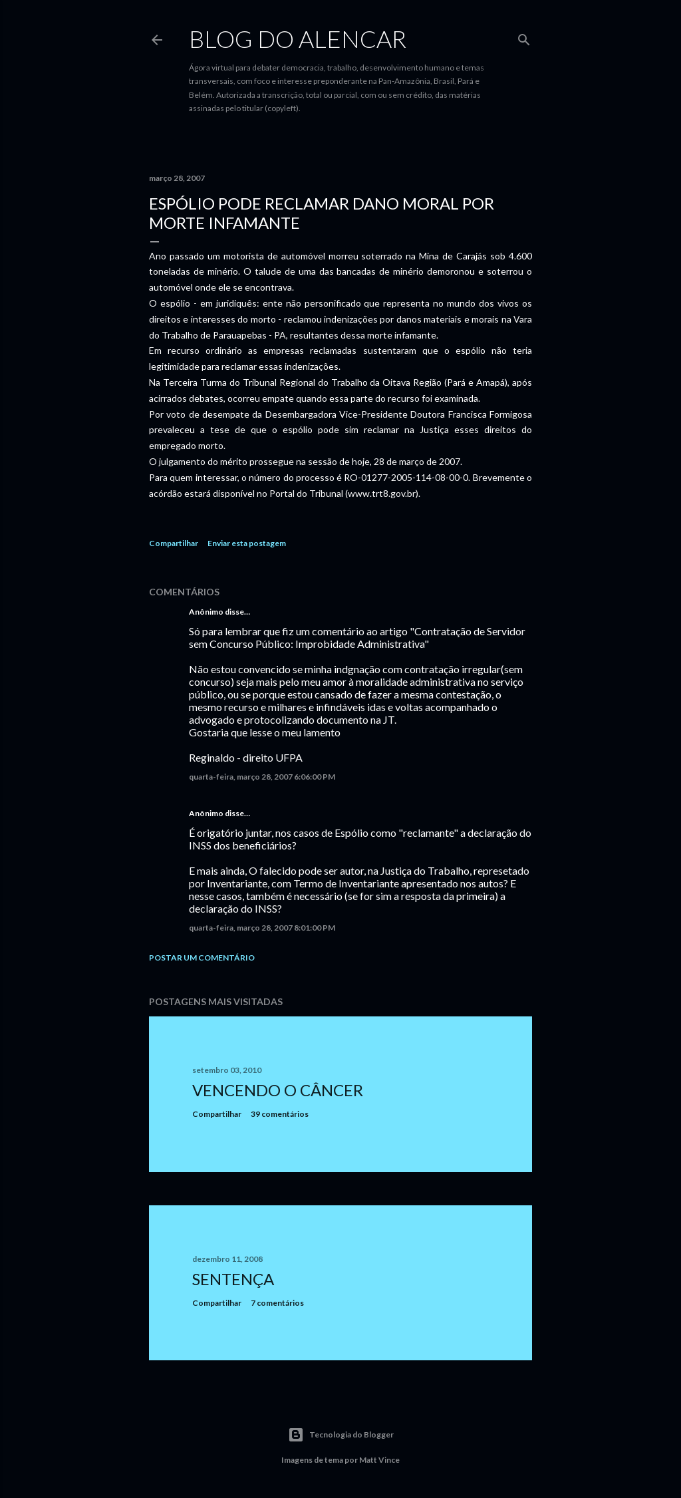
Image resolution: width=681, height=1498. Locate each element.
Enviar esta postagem (246, 543)
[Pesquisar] (524, 37)
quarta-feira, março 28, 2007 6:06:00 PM (262, 777)
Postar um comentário (202, 958)
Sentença (233, 1278)
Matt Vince (379, 1460)
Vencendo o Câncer (277, 1090)
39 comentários (280, 1114)
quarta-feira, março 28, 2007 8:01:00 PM (262, 928)
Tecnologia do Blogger (341, 1435)
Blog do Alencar (297, 38)
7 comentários (277, 1303)
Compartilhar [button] (173, 543)
